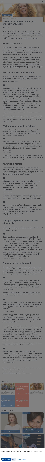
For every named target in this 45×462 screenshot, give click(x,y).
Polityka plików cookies (21, 459)
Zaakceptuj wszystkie (6, 459)
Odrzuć (13, 459)
